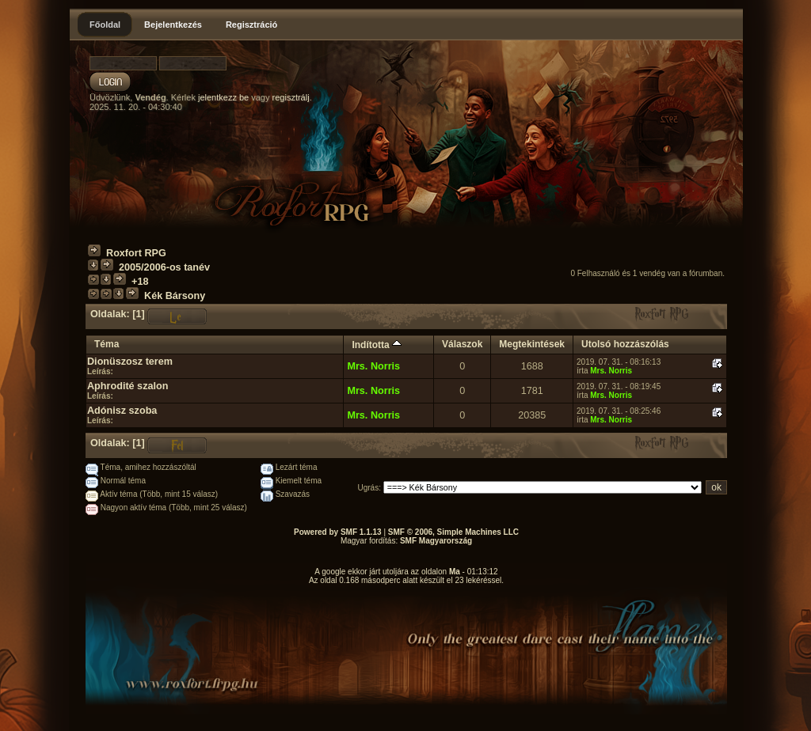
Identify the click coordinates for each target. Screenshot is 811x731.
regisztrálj (291, 97)
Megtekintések (532, 344)
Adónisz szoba (122, 410)
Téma (106, 344)
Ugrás (368, 487)
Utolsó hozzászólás (625, 344)
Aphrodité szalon (127, 386)
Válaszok (462, 344)
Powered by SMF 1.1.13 (338, 532)
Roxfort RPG (136, 253)
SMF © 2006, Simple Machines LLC (453, 532)
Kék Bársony (174, 295)
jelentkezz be (223, 97)
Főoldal (104, 24)
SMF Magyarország (436, 540)
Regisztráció (251, 24)
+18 (139, 281)
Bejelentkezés (173, 24)
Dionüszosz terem (130, 361)
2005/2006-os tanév (164, 267)
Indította (377, 344)
